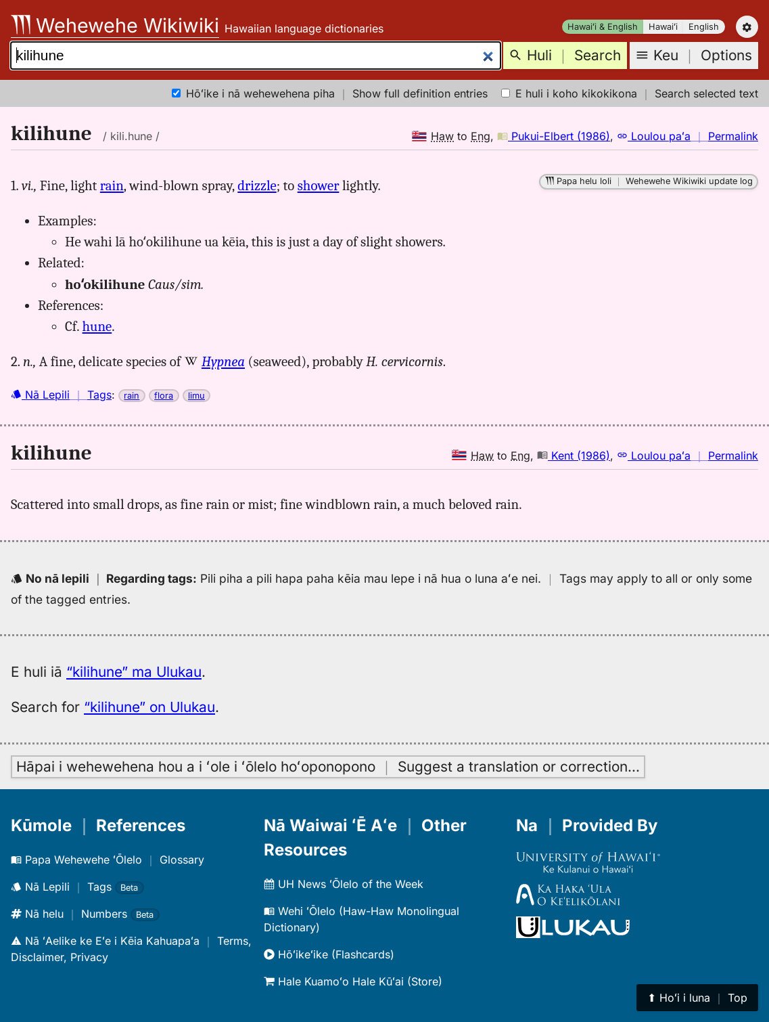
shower (319, 185)
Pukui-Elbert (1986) (553, 136)
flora (163, 396)
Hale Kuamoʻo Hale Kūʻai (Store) (353, 981)
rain (112, 185)
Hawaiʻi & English (602, 27)
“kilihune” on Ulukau (149, 706)
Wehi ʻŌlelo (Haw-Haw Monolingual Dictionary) (361, 919)
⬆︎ (697, 997)
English (704, 27)
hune (97, 326)
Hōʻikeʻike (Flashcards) (329, 954)
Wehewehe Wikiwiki (115, 25)
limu (196, 396)
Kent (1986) (573, 455)
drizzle (256, 185)
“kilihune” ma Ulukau (134, 671)
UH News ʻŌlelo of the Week (343, 884)
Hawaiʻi (663, 27)
